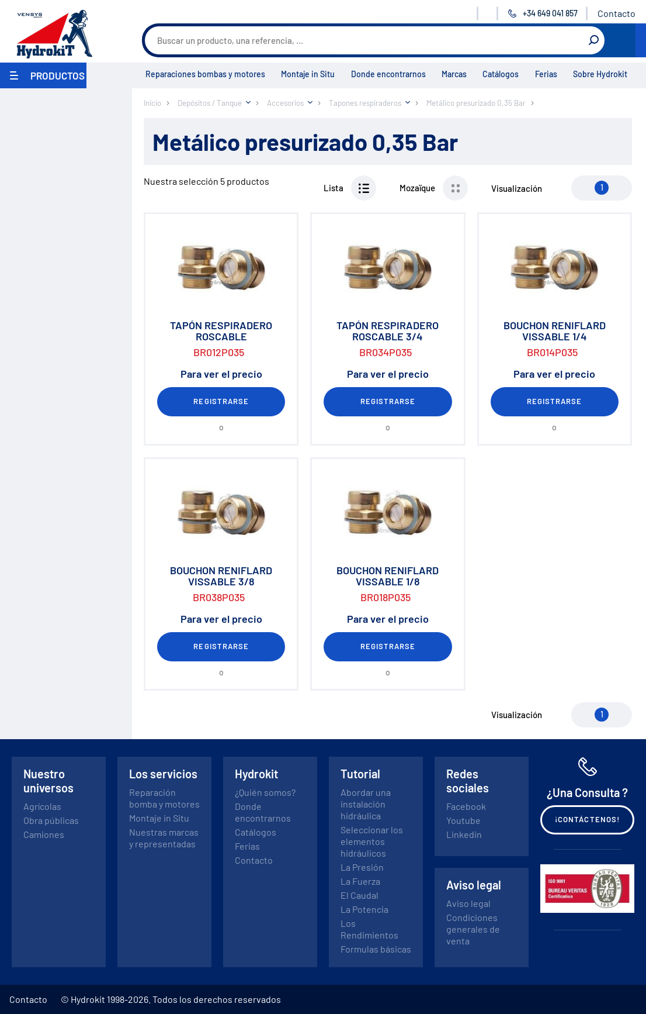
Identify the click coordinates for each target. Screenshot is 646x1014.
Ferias (546, 74)
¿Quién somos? (265, 792)
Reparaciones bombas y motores (205, 74)
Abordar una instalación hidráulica (366, 804)
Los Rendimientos (369, 929)
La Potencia (364, 909)
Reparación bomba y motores (164, 798)
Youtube (463, 820)
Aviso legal (468, 903)
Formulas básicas (376, 948)
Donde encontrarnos (388, 74)
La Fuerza (360, 881)
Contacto (616, 13)
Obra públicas (51, 820)
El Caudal (359, 895)
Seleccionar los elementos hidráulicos (372, 841)
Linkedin (464, 834)
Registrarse (220, 401)
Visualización (516, 188)
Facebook (466, 806)
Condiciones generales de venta (473, 929)
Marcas (454, 74)
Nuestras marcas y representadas (164, 837)
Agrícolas (42, 806)
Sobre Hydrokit (600, 74)
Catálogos (500, 74)
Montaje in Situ (308, 74)
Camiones (43, 834)
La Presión (362, 866)
